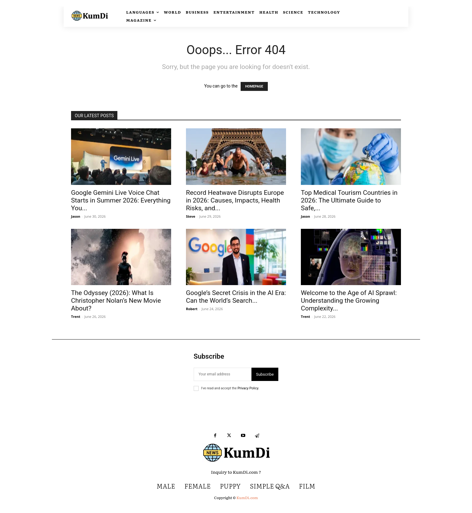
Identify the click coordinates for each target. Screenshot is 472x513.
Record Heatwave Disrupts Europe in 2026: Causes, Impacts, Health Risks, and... (235, 200)
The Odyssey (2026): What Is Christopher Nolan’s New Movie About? (116, 300)
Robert (191, 308)
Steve (190, 216)
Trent (75, 316)
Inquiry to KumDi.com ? (236, 472)
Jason (75, 216)
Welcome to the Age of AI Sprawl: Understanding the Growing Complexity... (349, 300)
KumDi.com (247, 497)
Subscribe (265, 374)
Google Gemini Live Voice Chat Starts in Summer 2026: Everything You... (121, 200)
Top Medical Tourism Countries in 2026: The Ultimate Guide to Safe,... (349, 200)
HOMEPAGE (254, 86)
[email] (222, 374)
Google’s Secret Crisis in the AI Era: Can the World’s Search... (236, 296)
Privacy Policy (248, 388)
